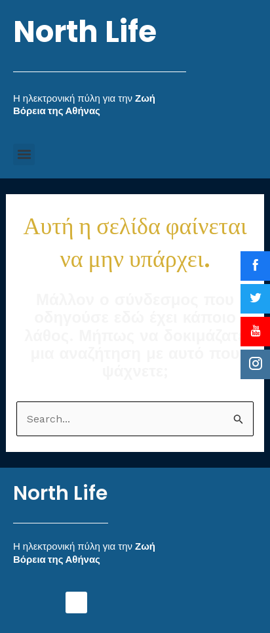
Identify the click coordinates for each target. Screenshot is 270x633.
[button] (24, 154)
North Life (85, 31)
